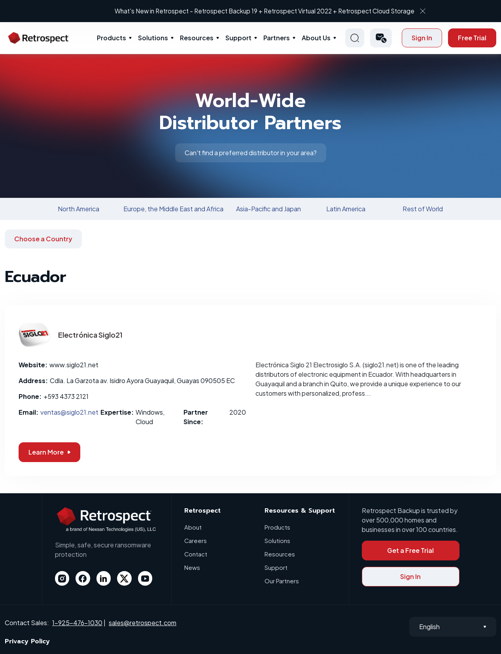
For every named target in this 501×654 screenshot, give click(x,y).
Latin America (345, 209)
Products (111, 38)
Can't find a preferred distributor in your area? (251, 152)
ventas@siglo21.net (69, 412)
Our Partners (282, 580)
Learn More (49, 452)
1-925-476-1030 (77, 622)
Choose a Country (43, 239)
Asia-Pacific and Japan (268, 209)
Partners (276, 38)
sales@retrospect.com (142, 622)
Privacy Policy (27, 641)
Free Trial (472, 38)
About (193, 527)
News (192, 567)
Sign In (422, 38)
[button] (381, 38)
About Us (316, 38)
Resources (197, 38)
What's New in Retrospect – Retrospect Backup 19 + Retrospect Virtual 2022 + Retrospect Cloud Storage (244, 11)
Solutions (153, 38)
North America (78, 209)
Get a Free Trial (410, 550)
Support (238, 38)
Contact (196, 554)
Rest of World (423, 209)
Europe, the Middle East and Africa (173, 209)
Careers (195, 540)
